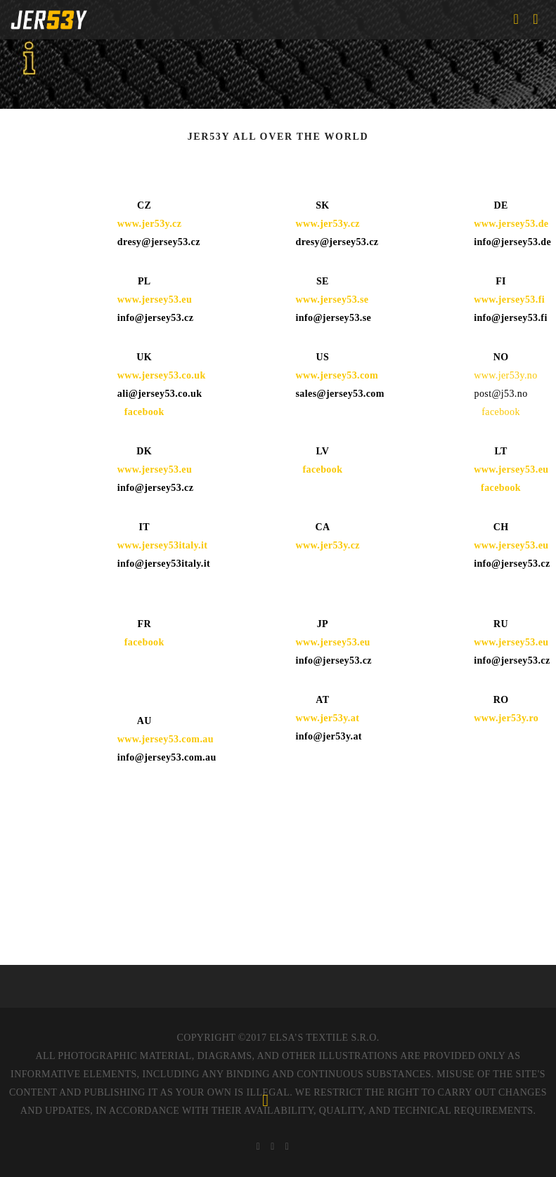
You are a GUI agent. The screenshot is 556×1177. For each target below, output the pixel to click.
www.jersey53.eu (154, 469)
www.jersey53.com (336, 375)
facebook (144, 412)
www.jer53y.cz (149, 223)
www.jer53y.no (505, 375)
